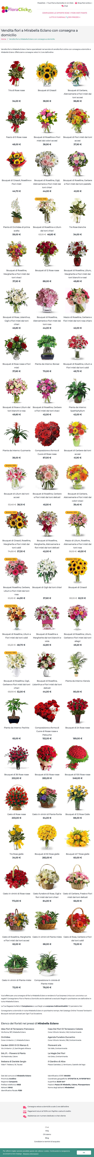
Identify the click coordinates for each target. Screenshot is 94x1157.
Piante (47, 19)
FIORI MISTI (82, 13)
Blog (47, 1140)
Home (3, 41)
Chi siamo (47, 1136)
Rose (71, 13)
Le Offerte (61, 13)
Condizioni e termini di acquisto (47, 1144)
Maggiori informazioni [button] (30, 1154)
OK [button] (84, 1152)
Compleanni (47, 13)
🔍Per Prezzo (78, 19)
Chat (65, 6)
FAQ (47, 1133)
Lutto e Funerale (60, 19)
